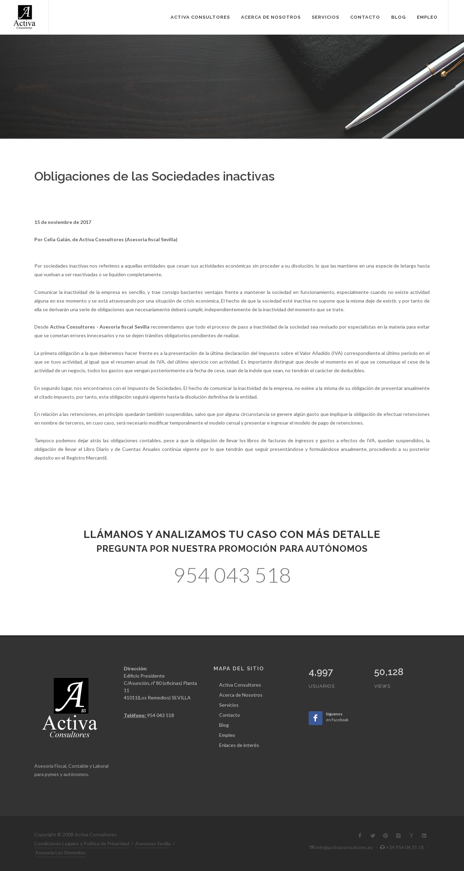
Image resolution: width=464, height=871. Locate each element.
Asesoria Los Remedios (60, 852)
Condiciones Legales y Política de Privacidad (81, 843)
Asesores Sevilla (153, 843)
